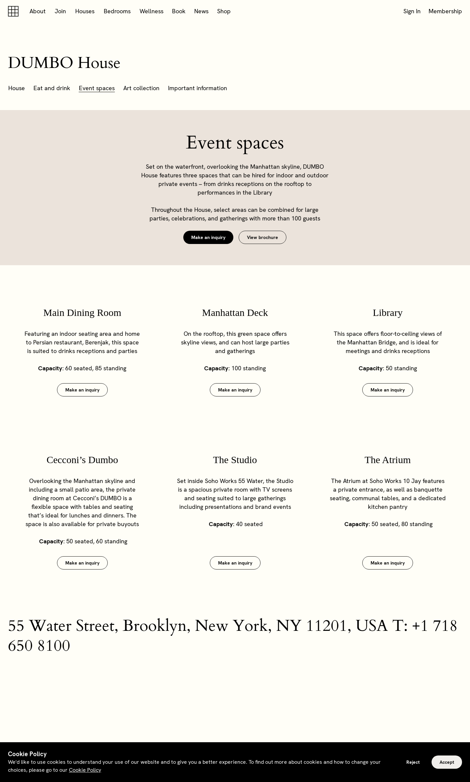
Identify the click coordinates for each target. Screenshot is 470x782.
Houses (84, 11)
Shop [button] (224, 11)
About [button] (37, 11)
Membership (445, 11)
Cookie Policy (85, 769)
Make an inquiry (208, 237)
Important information (197, 88)
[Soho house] (14, 11)
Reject (413, 762)
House (16, 88)
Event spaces (97, 88)
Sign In (412, 11)
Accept (447, 762)
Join (60, 11)
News (201, 11)
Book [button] (179, 11)
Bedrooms (117, 11)
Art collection (141, 88)
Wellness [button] (151, 11)
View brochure (262, 237)
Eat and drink (51, 88)
